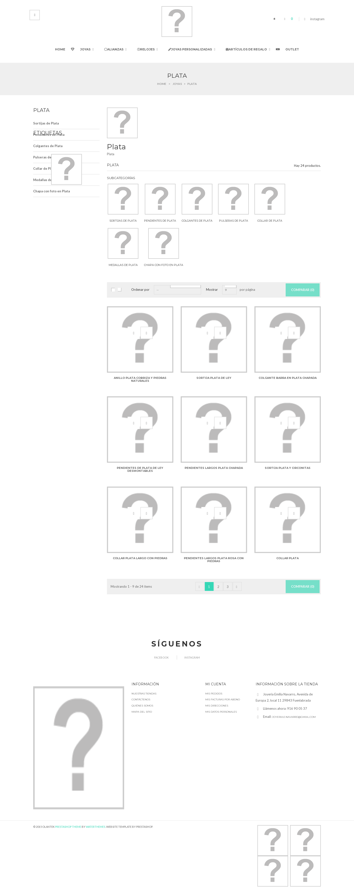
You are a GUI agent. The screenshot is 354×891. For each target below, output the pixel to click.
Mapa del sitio (142, 711)
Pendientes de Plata (48, 135)
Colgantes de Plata (47, 146)
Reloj (68, 237)
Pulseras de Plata (46, 157)
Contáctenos (141, 699)
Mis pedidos (213, 693)
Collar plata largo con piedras (140, 558)
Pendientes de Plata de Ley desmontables (140, 469)
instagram (317, 19)
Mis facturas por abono (222, 699)
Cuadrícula (113, 290)
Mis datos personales (221, 711)
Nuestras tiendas (144, 693)
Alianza (70, 223)
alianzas (87, 223)
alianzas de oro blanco (52, 257)
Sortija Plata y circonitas (287, 467)
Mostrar (212, 290)
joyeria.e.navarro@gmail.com (294, 717)
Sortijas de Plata (46, 123)
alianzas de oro (47, 230)
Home (161, 84)
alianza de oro (74, 230)
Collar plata (287, 558)
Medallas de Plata (46, 180)
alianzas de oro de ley (51, 250)
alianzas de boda (47, 223)
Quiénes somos (142, 705)
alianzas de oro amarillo (54, 243)
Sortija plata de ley (213, 377)
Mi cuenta (215, 684)
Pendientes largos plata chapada (214, 467)
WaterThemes (95, 826)
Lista (119, 290)
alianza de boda (47, 237)
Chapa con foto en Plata (51, 191)
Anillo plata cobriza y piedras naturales (140, 379)
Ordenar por (140, 290)
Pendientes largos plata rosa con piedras (214, 560)
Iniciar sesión (36, 13)
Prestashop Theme (68, 826)
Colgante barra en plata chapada (288, 377)
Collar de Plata (44, 168)
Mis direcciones (216, 705)
